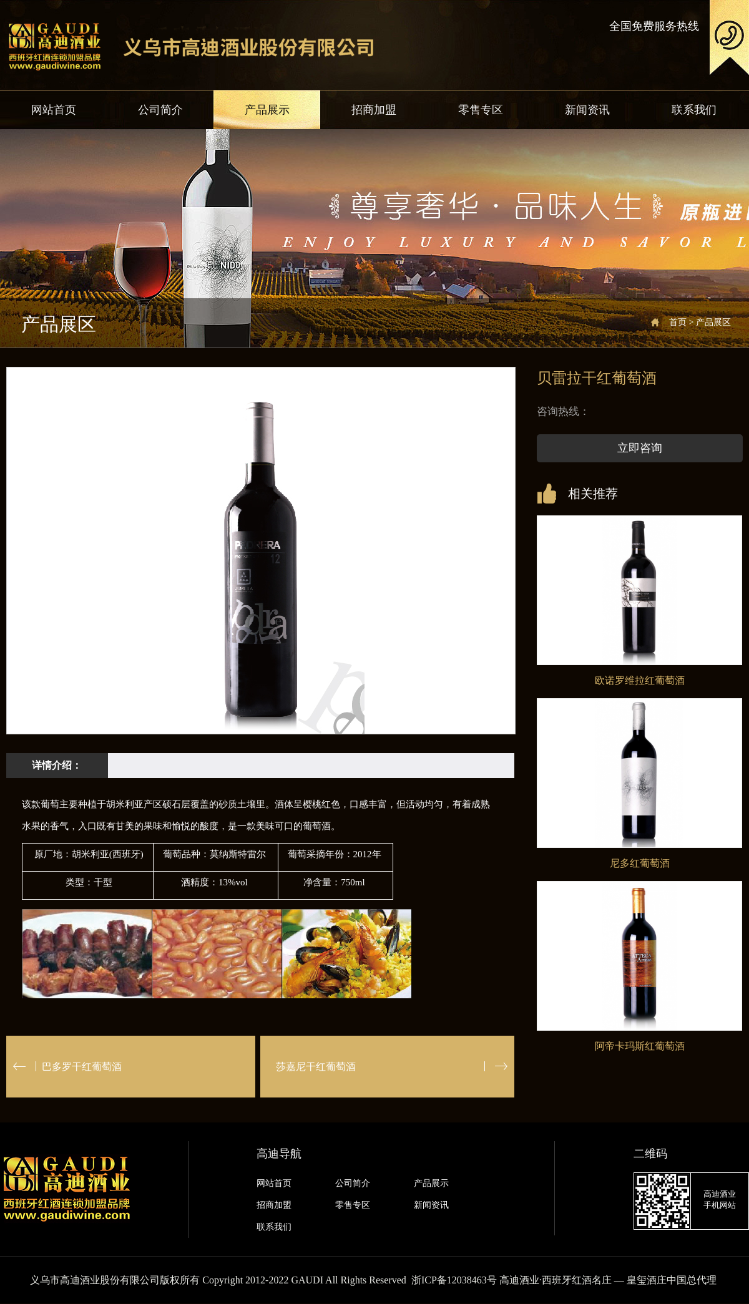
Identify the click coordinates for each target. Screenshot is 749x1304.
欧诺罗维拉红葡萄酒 (640, 680)
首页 (678, 322)
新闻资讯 (587, 110)
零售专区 (480, 110)
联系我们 (694, 110)
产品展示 (267, 110)
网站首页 (53, 110)
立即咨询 (639, 448)
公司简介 (160, 110)
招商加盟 (373, 110)
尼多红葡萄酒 (640, 863)
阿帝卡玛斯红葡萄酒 (640, 1046)
